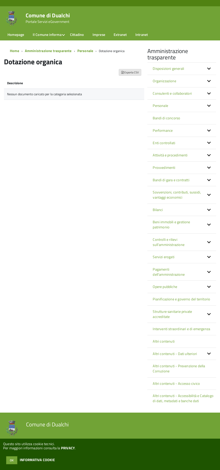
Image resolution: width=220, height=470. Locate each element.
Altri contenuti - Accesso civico (176, 383)
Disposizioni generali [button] (168, 68)
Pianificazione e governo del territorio (181, 299)
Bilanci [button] (158, 209)
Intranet (141, 34)
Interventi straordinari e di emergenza (181, 329)
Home (14, 50)
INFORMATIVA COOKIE (37, 460)
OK (12, 460)
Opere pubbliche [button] (165, 286)
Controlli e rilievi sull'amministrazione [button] (168, 242)
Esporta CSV (130, 72)
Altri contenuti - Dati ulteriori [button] (175, 353)
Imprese (99, 34)
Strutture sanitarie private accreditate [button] (172, 314)
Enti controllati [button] (164, 143)
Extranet (120, 34)
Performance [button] (163, 130)
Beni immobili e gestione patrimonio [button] (171, 224)
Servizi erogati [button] (163, 257)
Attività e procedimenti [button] (170, 155)
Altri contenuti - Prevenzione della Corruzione (179, 368)
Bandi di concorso (166, 118)
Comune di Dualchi (48, 18)
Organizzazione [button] (164, 81)
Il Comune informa (47, 34)
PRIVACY (68, 448)
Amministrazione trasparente (48, 50)
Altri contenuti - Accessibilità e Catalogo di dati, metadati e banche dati (183, 398)
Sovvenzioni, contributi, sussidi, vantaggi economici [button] (177, 195)
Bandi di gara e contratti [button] (171, 180)
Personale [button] (160, 105)
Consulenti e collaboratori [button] (172, 93)
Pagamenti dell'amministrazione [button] (169, 272)
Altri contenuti (164, 341)
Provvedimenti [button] (164, 167)
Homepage (15, 34)
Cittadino (77, 34)
